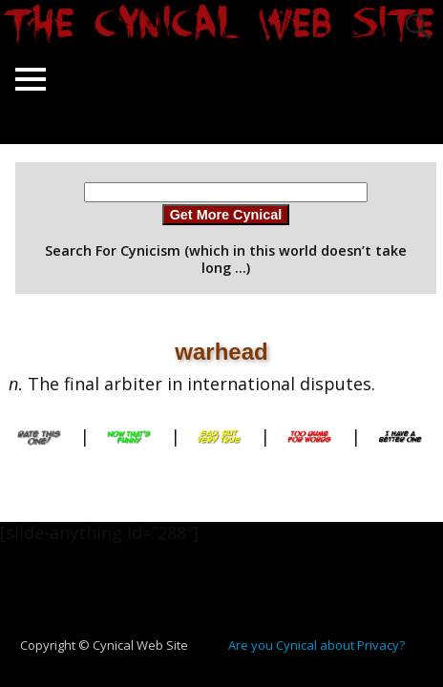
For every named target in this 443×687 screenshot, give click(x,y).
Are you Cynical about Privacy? (316, 645)
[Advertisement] (229, 600)
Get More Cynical (226, 214)
